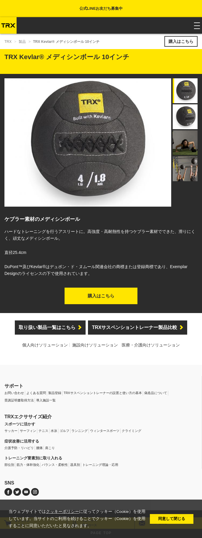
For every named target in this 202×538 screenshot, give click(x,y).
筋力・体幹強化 (28, 464)
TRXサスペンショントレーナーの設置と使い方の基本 (103, 393)
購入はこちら (181, 41)
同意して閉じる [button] (171, 518)
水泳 (54, 430)
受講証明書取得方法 (19, 400)
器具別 (75, 464)
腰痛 (39, 448)
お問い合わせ (14, 393)
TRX (8, 42)
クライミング (131, 430)
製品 (22, 42)
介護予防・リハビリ (19, 448)
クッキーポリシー (62, 511)
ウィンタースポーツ (104, 430)
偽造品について (155, 393)
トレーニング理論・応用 (100, 464)
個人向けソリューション (45, 345)
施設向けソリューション (95, 345)
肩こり (50, 448)
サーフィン (28, 430)
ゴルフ (64, 430)
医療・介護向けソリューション (151, 345)
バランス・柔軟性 (55, 464)
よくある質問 (36, 393)
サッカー (10, 430)
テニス (43, 430)
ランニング (79, 430)
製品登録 (54, 393)
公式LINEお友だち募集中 (101, 8)
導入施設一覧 (46, 400)
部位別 (9, 464)
